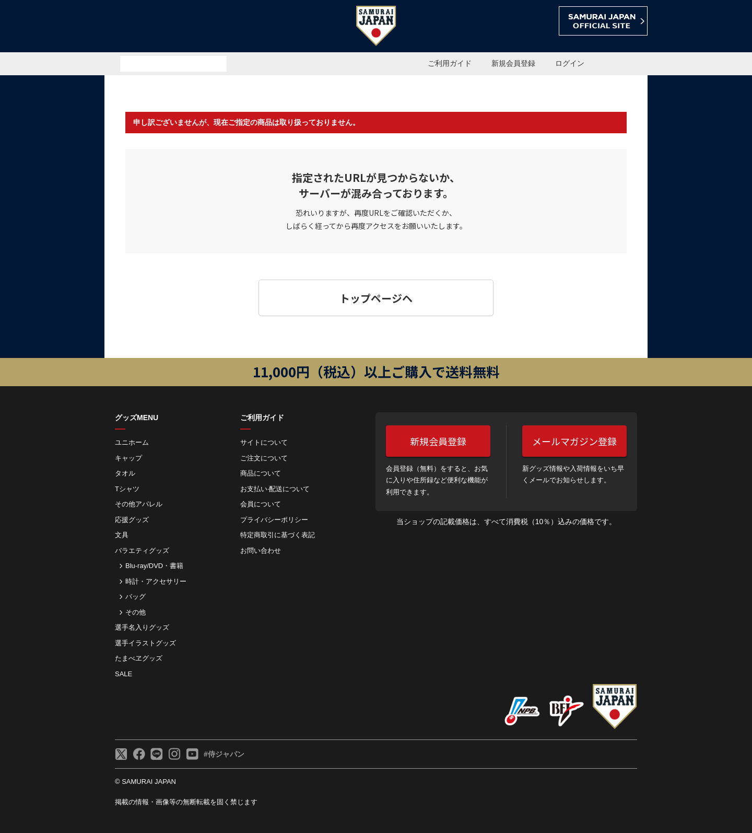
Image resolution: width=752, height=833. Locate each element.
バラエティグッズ (142, 550)
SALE (123, 674)
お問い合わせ (260, 550)
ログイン (569, 63)
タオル (125, 473)
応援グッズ (132, 520)
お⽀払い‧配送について (275, 489)
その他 (135, 612)
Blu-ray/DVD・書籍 (154, 566)
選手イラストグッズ (145, 643)
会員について (260, 504)
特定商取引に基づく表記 (277, 535)
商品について (260, 473)
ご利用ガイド (450, 63)
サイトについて (264, 442)
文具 (121, 535)
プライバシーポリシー (274, 520)
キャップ (128, 458)
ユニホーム (132, 442)
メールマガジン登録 (574, 441)
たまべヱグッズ (138, 658)
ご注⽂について (264, 458)
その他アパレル (138, 504)
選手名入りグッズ (142, 627)
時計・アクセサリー (155, 581)
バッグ (135, 596)
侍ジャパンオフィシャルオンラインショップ (164, 27)
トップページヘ (376, 298)
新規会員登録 (513, 63)
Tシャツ (127, 489)
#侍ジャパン (224, 754)
